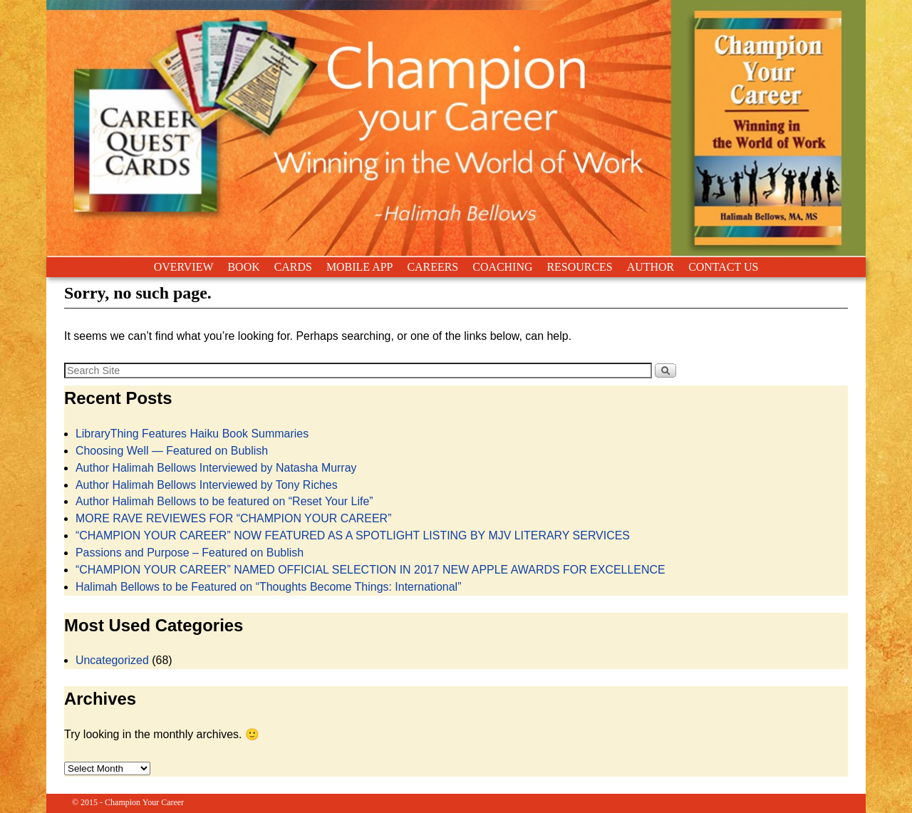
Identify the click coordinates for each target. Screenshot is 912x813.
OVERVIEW (184, 267)
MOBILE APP (359, 267)
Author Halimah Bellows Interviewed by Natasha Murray (216, 468)
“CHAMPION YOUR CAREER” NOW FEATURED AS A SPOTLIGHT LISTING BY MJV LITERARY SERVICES (353, 535)
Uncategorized (112, 660)
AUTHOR (650, 267)
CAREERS (432, 267)
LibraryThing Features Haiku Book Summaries (192, 434)
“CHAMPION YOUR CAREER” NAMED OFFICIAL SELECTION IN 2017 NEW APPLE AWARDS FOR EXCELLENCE (370, 570)
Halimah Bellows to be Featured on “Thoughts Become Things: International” (269, 587)
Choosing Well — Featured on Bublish (172, 451)
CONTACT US (723, 267)
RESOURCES (579, 267)
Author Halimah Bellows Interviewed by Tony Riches (207, 485)
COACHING (502, 267)
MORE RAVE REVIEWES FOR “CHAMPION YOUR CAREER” (234, 518)
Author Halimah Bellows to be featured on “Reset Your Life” (224, 501)
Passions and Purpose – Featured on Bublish (190, 553)
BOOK (243, 267)
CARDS (293, 267)
